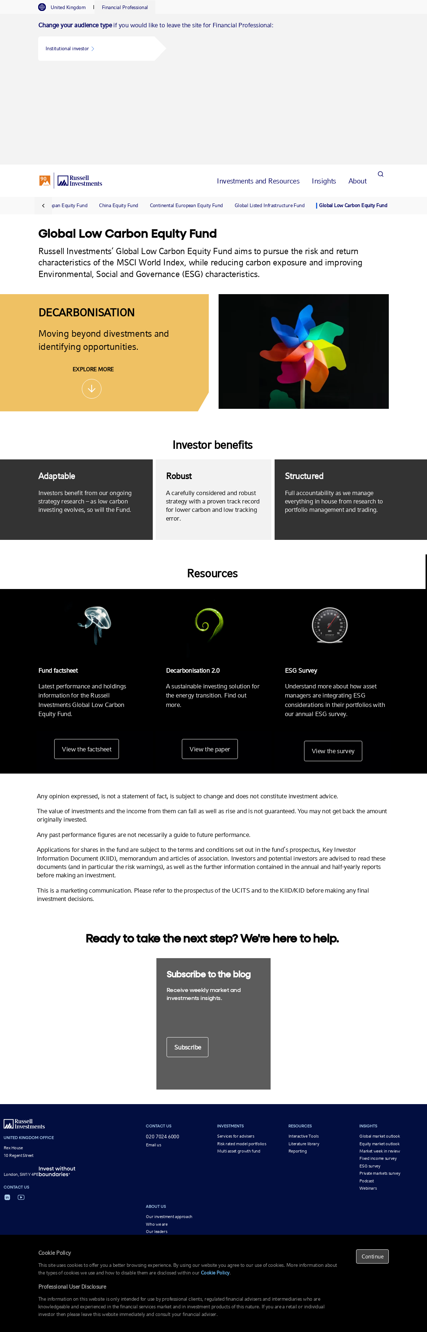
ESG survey (369, 1072)
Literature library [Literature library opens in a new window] (303, 1050)
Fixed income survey (377, 1065)
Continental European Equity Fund (186, 112)
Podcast (366, 1087)
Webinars (367, 1095)
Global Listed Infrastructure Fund (270, 112)
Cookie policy (345, 1215)
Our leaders (156, 1138)
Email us (153, 1051)
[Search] (380, 87)
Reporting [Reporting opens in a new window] (297, 1057)
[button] (96, 48)
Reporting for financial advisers (94, 1197)
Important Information (202, 1215)
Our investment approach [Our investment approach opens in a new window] (169, 1123)
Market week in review (379, 1057)
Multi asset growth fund (238, 1057)
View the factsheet (85, 656)
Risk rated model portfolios (241, 1050)
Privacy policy (314, 1215)
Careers (153, 1160)
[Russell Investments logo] (70, 88)
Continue (372, 1256)
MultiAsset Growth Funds (155, 1197)
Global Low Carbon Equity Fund (353, 112)
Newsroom (156, 1153)
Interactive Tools (303, 1043)
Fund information (281, 1215)
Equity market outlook (379, 1050)
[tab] (65, 7)
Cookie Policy (215, 1273)
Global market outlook (379, 1043)
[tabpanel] (213, 42)
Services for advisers (235, 1043)
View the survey (334, 657)
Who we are (156, 1131)
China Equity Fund (118, 112)
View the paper (209, 656)
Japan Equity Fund (67, 112)
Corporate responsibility (167, 1145)
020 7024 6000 (162, 1043)
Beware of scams (244, 1215)
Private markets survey (379, 1080)
